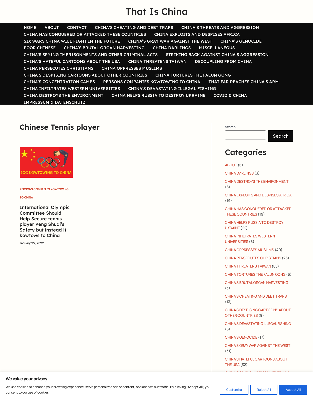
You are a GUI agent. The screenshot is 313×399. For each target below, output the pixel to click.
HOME (30, 27)
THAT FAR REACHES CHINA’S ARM (244, 81)
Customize (234, 389)
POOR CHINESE (40, 47)
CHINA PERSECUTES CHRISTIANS (58, 68)
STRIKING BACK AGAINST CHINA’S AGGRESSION (217, 54)
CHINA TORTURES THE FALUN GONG (193, 74)
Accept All (293, 389)
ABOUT (51, 27)
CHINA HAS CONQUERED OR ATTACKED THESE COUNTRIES (85, 34)
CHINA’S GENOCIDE (241, 41)
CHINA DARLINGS (172, 47)
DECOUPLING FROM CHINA (223, 61)
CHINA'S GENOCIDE (241, 337)
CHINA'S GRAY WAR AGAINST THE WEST (257, 345)
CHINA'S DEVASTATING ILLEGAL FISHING (258, 323)
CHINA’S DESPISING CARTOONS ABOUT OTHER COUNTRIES (85, 74)
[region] (156, 385)
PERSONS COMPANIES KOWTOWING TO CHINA (151, 81)
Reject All (264, 389)
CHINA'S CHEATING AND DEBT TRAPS (256, 296)
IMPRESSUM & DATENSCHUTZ (55, 102)
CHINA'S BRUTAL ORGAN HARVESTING (256, 282)
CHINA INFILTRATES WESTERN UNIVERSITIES (72, 88)
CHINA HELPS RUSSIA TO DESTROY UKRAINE (158, 95)
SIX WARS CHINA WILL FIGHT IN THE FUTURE (72, 41)
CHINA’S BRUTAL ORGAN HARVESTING (104, 47)
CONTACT (77, 27)
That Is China (156, 11)
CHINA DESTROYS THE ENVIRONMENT (63, 95)
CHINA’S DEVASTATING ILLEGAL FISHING (172, 88)
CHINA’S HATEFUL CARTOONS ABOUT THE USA (72, 61)
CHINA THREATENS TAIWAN (157, 61)
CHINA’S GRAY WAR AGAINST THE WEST (170, 41)
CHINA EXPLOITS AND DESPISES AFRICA (197, 34)
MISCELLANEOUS (217, 47)
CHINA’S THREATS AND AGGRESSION (220, 27)
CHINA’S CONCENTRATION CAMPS (59, 81)
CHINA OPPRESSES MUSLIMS (132, 68)
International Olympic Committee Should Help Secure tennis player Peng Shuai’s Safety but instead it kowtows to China (45, 221)
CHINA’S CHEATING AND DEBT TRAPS (134, 27)
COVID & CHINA (230, 95)
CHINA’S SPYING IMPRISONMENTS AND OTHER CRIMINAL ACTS (91, 54)
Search (230, 127)
